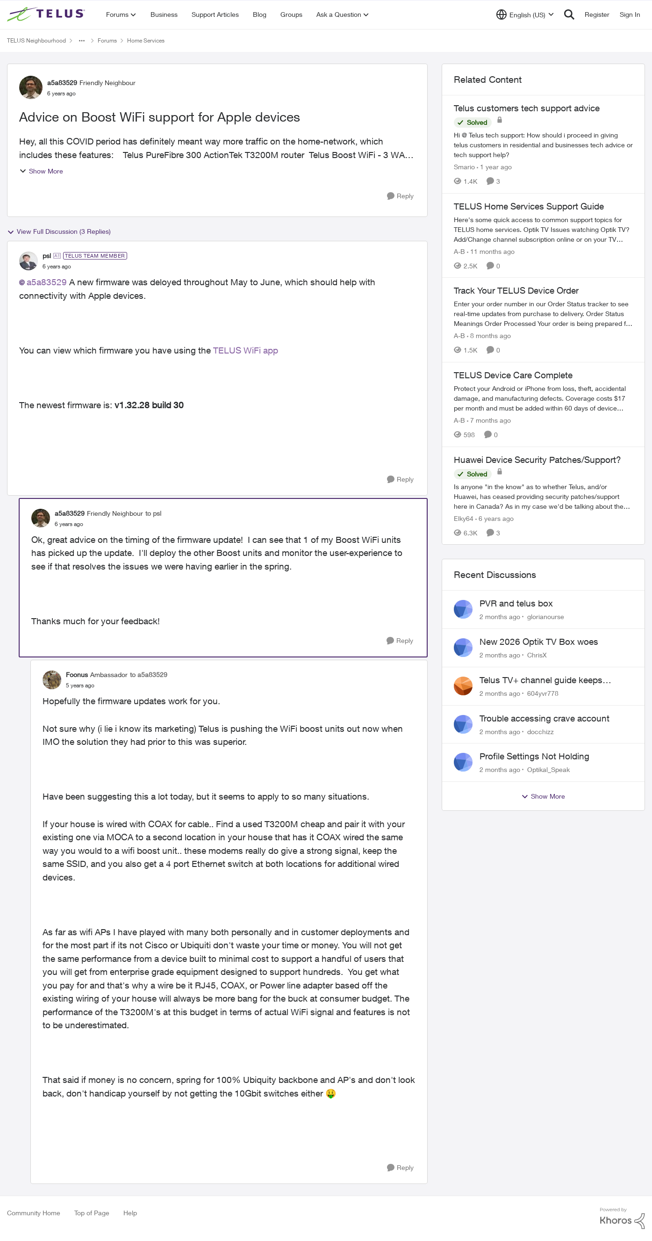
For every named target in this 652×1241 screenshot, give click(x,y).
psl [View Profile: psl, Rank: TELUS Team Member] (47, 256)
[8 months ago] (489, 335)
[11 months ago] (491, 251)
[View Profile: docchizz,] (463, 724)
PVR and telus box (516, 603)
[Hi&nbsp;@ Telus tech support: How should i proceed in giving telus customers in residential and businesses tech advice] (543, 144)
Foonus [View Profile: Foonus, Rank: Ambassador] (77, 674)
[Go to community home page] (47, 14)
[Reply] (400, 196)
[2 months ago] (500, 616)
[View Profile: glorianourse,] (463, 609)
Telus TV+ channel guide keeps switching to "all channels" (541, 680)
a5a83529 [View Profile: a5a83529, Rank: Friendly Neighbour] (62, 83)
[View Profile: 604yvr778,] (463, 686)
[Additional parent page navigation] (81, 40)
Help (130, 1213)
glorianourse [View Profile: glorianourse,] (545, 616)
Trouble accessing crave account (544, 718)
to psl (153, 513)
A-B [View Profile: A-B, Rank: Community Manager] (459, 251)
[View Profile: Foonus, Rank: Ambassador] (52, 680)
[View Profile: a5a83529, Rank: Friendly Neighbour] (31, 87)
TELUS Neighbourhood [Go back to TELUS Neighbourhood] (36, 40)
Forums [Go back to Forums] (107, 40)
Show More (41, 171)
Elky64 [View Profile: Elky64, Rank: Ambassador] (463, 518)
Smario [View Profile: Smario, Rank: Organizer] (464, 167)
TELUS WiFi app (245, 350)
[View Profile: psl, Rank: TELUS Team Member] (28, 261)
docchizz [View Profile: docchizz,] (540, 731)
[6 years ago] (494, 518)
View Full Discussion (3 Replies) (59, 231)
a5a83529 (47, 282)
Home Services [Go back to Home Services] (146, 40)
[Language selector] (525, 14)
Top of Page (91, 1213)
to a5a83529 (148, 674)
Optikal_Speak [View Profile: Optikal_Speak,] (548, 769)
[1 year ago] (494, 167)
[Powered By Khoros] (622, 1218)
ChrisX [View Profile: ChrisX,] (537, 655)
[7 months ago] (489, 420)
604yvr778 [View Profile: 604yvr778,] (543, 693)
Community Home (33, 1213)
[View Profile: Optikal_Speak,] (463, 762)
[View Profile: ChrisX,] (463, 647)
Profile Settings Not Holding (534, 756)
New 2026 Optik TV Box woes (539, 641)
